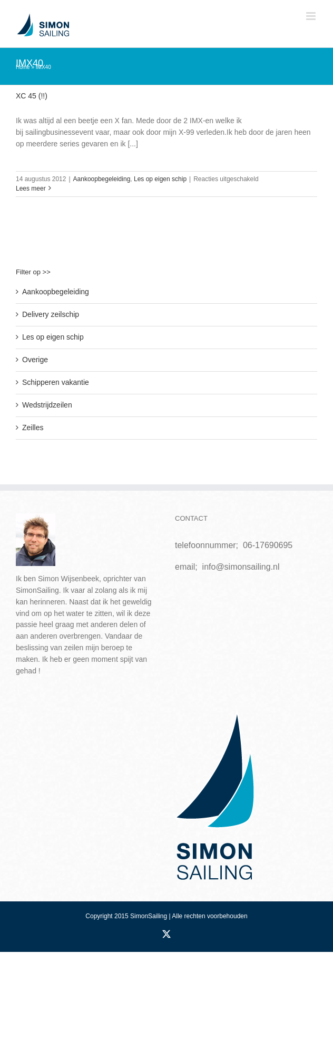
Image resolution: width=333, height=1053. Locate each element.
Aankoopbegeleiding (102, 179)
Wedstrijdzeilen (47, 405)
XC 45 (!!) (31, 96)
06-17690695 (267, 545)
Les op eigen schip (160, 179)
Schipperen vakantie (55, 382)
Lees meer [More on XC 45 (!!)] (31, 188)
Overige (35, 359)
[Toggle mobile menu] (311, 16)
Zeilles (32, 427)
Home (23, 67)
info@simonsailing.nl (241, 566)
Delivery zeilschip (50, 314)
